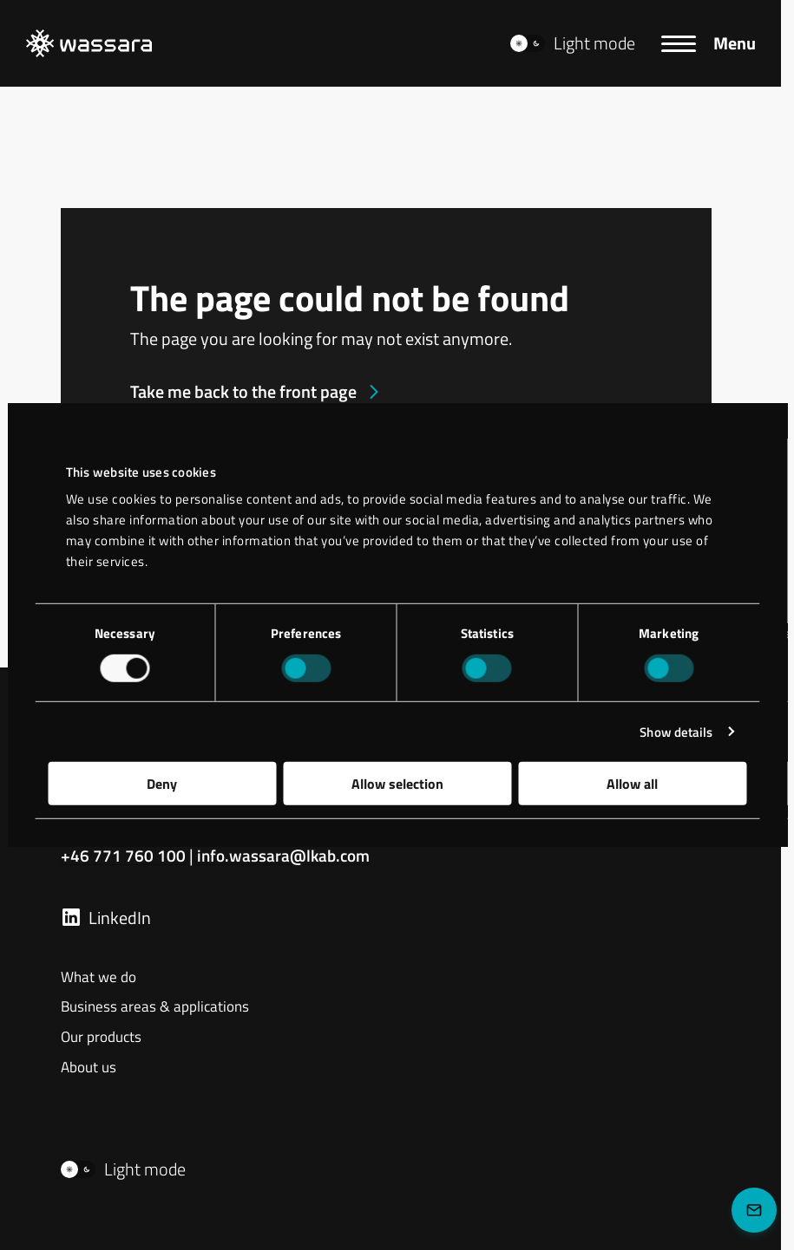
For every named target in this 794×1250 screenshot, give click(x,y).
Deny (162, 783)
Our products (101, 1037)
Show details (676, 731)
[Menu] (708, 43)
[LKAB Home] (89, 43)
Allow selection (397, 783)
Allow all (632, 783)
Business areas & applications (155, 1007)
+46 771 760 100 (123, 855)
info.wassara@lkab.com (287, 855)
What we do (98, 977)
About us (88, 1068)
